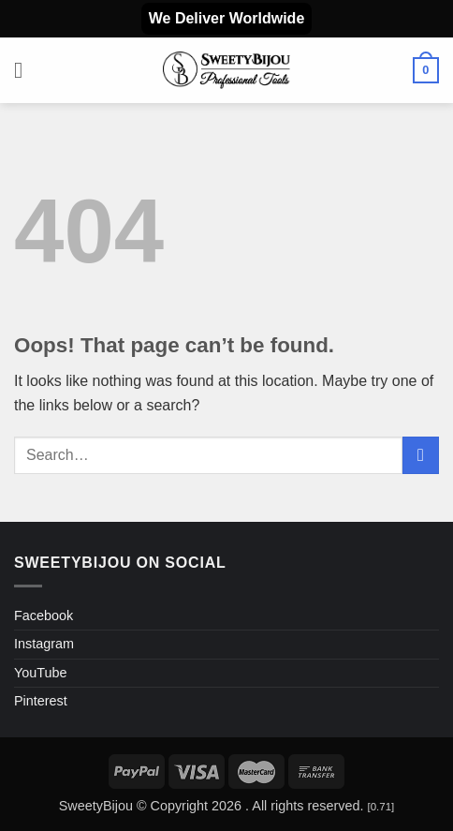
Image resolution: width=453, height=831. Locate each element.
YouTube (40, 672)
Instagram (44, 643)
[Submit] (420, 455)
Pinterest (40, 700)
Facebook (43, 615)
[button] (25, 70)
